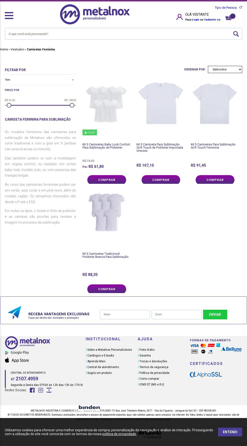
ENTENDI (230, 432)
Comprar (106, 180)
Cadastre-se (212, 19)
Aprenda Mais (96, 361)
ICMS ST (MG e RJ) (151, 384)
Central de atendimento (103, 367)
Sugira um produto (99, 373)
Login (195, 19)
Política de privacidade (154, 373)
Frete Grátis (147, 349)
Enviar (215, 314)
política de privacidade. (119, 434)
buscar (236, 33)
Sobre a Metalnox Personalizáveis (109, 349)
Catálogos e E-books (100, 355)
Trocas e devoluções (153, 361)
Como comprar (149, 378)
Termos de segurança (153, 367)
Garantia (145, 355)
